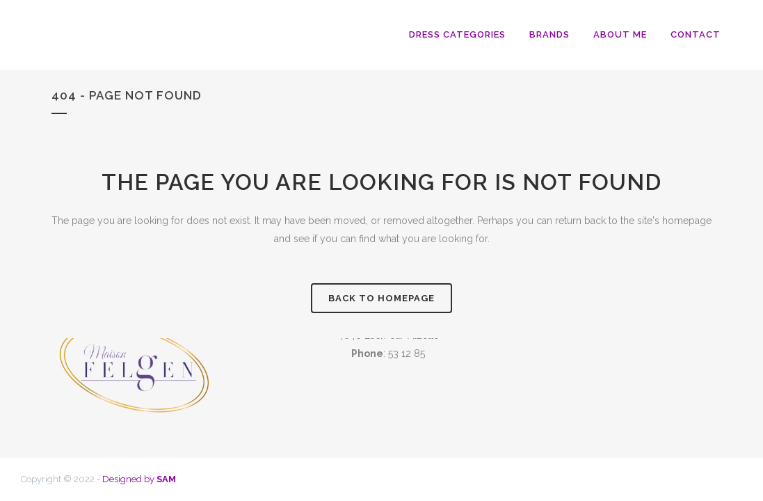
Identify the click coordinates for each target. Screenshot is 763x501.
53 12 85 (406, 353)
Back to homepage (381, 298)
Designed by (139, 479)
